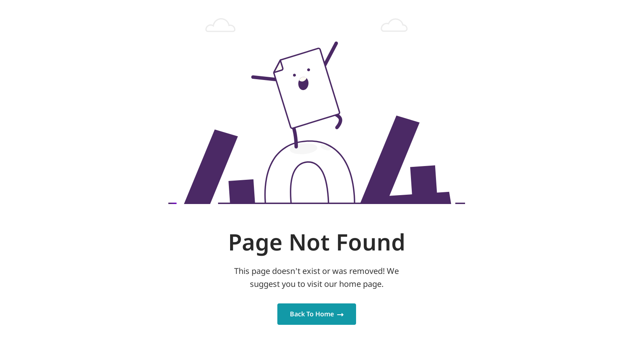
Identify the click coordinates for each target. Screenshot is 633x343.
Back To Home (317, 313)
